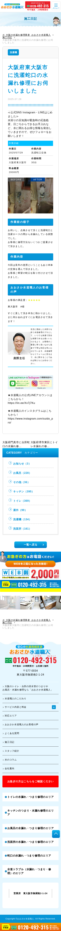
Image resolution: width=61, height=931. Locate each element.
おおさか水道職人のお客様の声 (20, 724)
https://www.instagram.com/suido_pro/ (30, 420)
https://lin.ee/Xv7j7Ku (21, 403)
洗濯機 (13, 52)
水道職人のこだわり (14, 698)
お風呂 (20, 472)
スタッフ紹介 (10, 751)
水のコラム (9, 759)
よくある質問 (10, 733)
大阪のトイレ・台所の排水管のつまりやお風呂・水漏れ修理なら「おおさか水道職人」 (27, 688)
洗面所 (20, 528)
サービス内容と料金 (29, 707)
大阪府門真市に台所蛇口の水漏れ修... (16, 444)
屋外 (18, 509)
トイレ (20, 500)
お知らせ (20, 463)
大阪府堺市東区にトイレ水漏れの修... (44, 444)
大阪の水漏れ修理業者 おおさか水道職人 (26, 35)
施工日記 (7, 37)
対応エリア (9, 715)
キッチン (21, 491)
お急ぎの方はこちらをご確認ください (30, 781)
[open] (56, 5)
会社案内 (8, 768)
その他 (19, 482)
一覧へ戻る (34, 544)
